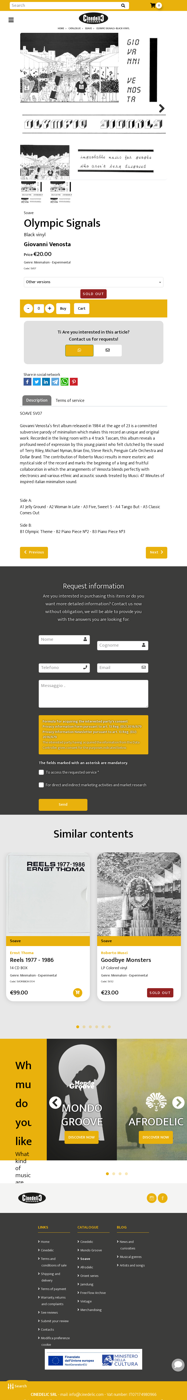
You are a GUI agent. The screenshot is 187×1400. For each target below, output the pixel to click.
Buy (63, 308)
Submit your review (55, 1321)
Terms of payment (53, 1289)
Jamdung (87, 1284)
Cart (81, 308)
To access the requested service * (69, 773)
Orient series (89, 1276)
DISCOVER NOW (81, 1137)
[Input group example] (64, 5)
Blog (122, 1227)
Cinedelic (47, 1250)
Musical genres (130, 1257)
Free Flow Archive (93, 1293)
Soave (85, 1259)
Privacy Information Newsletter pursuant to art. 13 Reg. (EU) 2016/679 (89, 734)
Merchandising (91, 1310)
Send (63, 804)
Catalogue (87, 1227)
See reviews (49, 1313)
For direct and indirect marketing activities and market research (92, 785)
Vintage (86, 1301)
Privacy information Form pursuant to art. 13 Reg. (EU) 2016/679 (92, 727)
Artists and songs (132, 1265)
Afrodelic (86, 1267)
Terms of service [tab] (70, 400)
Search (17, 1386)
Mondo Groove (91, 1250)
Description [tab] (36, 400)
